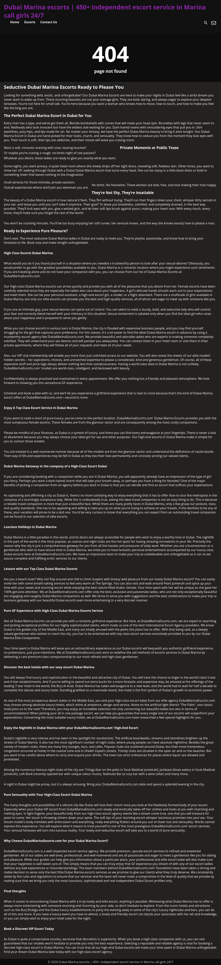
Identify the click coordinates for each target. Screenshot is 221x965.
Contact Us (48, 22)
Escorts (29, 22)
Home (14, 22)
